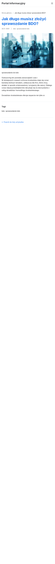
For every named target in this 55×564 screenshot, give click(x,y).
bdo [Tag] (3, 111)
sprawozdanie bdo (23, 29)
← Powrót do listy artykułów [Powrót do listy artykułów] (13, 122)
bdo (14, 29)
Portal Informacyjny (13, 3)
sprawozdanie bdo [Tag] (13, 111)
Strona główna (7, 13)
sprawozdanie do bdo (10, 73)
